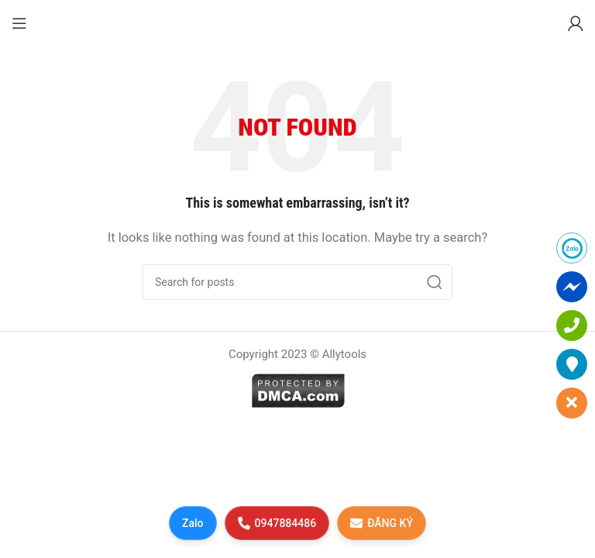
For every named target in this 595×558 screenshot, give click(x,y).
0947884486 (276, 523)
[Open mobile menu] (19, 23)
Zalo (193, 523)
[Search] (297, 282)
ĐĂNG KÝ (381, 523)
